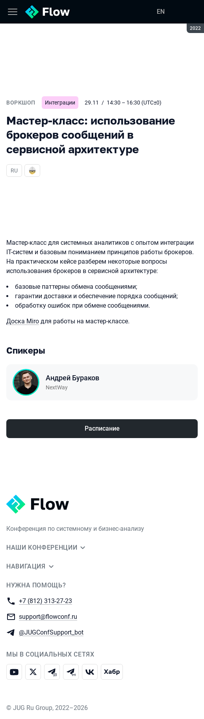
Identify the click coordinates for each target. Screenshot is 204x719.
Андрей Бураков (72, 378)
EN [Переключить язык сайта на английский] (161, 11)
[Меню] (12, 12)
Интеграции (60, 102)
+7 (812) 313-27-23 (45, 600)
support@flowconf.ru (48, 616)
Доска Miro (22, 321)
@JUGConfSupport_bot (51, 632)
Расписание (102, 428)
